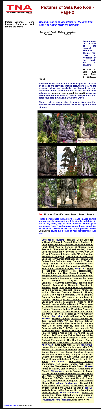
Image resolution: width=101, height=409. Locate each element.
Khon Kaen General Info (67, 345)
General (68, 242)
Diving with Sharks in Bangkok (58, 302)
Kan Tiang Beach (59, 366)
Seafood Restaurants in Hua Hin (59, 340)
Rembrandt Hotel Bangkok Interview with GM (67, 265)
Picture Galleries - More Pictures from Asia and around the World (19, 24)
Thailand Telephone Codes (55, 309)
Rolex (55, 287)
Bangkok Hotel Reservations (76, 271)
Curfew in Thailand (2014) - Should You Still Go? (67, 262)
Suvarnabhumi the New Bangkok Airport (64, 273)
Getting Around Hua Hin (63, 333)
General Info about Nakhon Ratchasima (67, 384)
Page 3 (42, 79)
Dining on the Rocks (82, 354)
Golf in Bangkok (84, 295)
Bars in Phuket (68, 369)
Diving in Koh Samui (60, 359)
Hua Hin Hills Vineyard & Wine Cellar (73, 338)
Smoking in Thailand (70, 278)
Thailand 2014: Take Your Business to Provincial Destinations (67, 257)
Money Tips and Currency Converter (72, 299)
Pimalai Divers (76, 366)
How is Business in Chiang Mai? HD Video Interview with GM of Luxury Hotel (67, 244)
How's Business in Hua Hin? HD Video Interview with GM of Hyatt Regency (67, 251)
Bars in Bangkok (50, 278)
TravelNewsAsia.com (25, 405)
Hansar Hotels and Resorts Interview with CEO (67, 347)
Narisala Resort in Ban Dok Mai (57, 390)
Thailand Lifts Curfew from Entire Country (67, 260)
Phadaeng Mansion (74, 397)
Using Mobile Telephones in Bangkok (73, 307)
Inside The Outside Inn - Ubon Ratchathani (67, 393)
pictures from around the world (68, 93)
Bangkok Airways (83, 352)
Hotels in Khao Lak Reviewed (78, 316)
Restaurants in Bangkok (64, 283)
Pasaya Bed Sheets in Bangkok (76, 287)
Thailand (69, 240)
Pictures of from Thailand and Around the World (67, 386)
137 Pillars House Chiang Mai (62, 381)
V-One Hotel (77, 385)
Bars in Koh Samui (61, 352)
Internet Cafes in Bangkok (65, 304)
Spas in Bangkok (51, 297)
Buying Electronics (52, 290)
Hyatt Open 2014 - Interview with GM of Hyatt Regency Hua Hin (67, 324)
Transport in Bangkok (65, 285)
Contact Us (44, 231)
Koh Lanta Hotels (66, 364)
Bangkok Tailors (71, 290)
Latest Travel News (79, 400)
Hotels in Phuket (50, 369)
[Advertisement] (60, 56)
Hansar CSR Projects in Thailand (59, 350)
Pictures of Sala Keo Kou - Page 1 (89, 73)
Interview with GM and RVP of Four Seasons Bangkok (67, 267)
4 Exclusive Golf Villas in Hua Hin (74, 342)
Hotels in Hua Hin (71, 330)
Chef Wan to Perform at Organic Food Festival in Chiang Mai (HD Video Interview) (67, 248)
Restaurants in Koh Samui (55, 354)
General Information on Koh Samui (60, 357)
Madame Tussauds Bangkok (66, 292)
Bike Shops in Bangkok (62, 295)
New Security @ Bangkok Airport (76, 276)
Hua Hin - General (61, 318)
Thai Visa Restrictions (64, 314)
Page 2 (91, 76)
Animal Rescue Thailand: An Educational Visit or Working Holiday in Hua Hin (67, 335)
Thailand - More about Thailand (67, 33)
